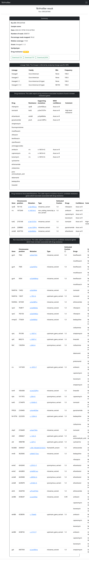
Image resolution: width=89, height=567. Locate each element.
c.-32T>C (33, 442)
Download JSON (42, 57)
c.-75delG (33, 514)
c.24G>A (32, 345)
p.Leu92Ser (34, 497)
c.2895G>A (33, 477)
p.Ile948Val (33, 320)
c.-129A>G (33, 416)
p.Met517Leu (34, 454)
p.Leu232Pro (34, 391)
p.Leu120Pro (32, 227)
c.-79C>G (33, 296)
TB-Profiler (5, 2)
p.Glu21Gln (33, 255)
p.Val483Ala (34, 308)
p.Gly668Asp (34, 279)
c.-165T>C (33, 333)
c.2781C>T (33, 465)
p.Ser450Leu (32, 207)
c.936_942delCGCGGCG (38, 448)
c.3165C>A (33, 483)
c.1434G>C (33, 402)
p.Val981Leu (34, 471)
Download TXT (29, 57)
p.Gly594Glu (34, 314)
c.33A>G (32, 396)
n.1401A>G (32, 210)
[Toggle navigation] (86, 2)
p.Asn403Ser (34, 410)
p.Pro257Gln (34, 491)
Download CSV (17, 57)
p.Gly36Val (33, 290)
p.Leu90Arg (34, 550)
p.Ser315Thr (32, 222)
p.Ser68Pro (33, 302)
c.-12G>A (33, 436)
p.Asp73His (34, 430)
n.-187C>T (33, 367)
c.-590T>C (33, 339)
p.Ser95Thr (33, 267)
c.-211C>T (33, 532)
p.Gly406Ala (32, 231)
